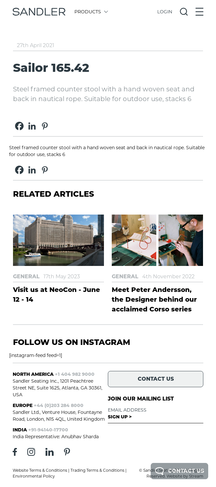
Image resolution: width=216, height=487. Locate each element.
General (26, 276)
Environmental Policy (34, 476)
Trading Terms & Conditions (97, 470)
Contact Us (179, 471)
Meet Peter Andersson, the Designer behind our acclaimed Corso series (154, 299)
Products (90, 12)
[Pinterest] (44, 126)
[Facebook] (19, 126)
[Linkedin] (32, 126)
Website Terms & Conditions (40, 470)
